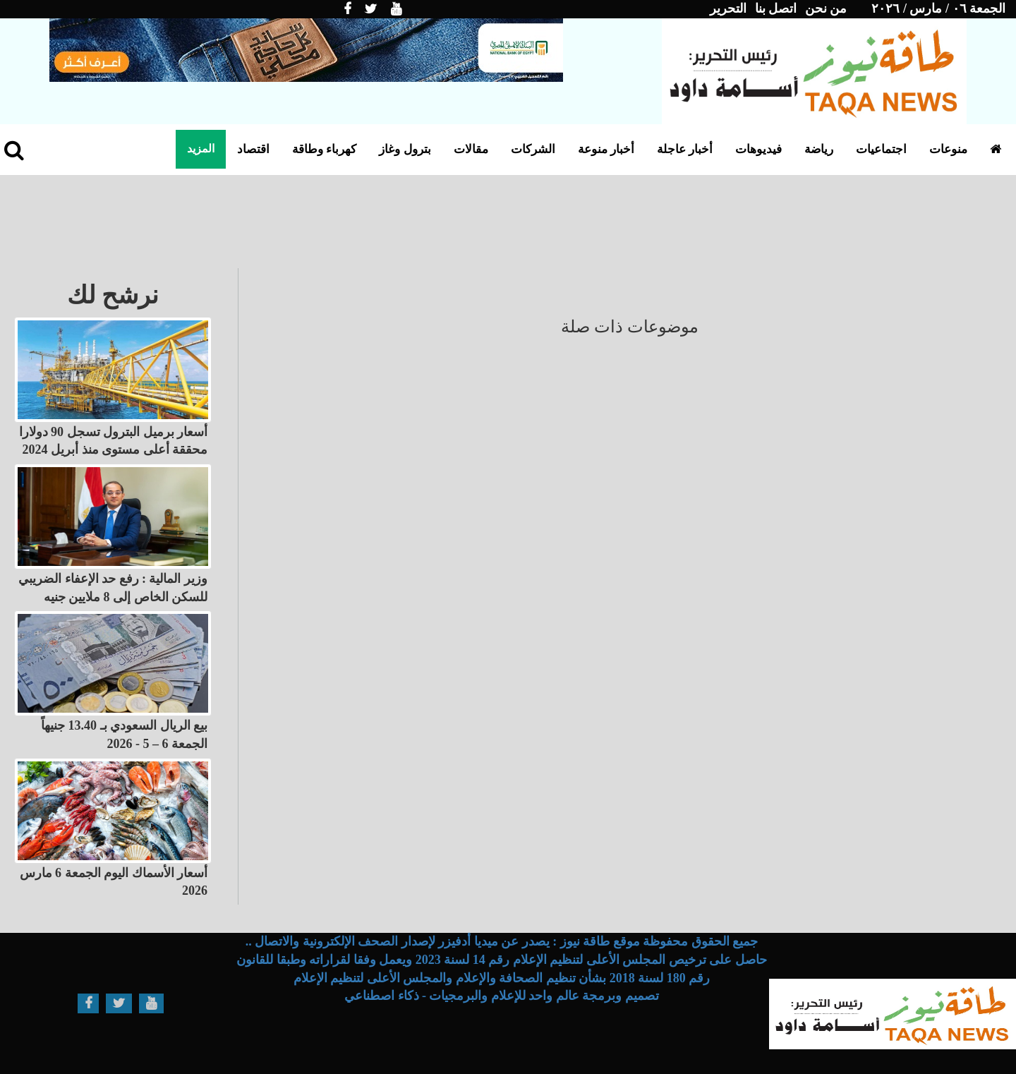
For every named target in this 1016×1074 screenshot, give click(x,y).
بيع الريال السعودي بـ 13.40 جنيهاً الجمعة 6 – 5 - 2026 (124, 734)
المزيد (200, 149)
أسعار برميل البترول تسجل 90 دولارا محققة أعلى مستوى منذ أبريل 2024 (113, 441)
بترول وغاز (404, 149)
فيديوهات (758, 149)
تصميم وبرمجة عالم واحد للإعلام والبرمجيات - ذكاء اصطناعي (501, 996)
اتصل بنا (776, 8)
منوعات (948, 149)
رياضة (818, 149)
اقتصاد (253, 149)
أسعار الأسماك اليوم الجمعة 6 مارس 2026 (114, 882)
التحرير (728, 8)
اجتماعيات (881, 149)
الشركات (533, 149)
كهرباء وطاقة (324, 149)
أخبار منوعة (606, 149)
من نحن (826, 8)
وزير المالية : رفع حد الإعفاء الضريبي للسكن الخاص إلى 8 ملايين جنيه (112, 588)
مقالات (471, 149)
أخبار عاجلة (685, 149)
